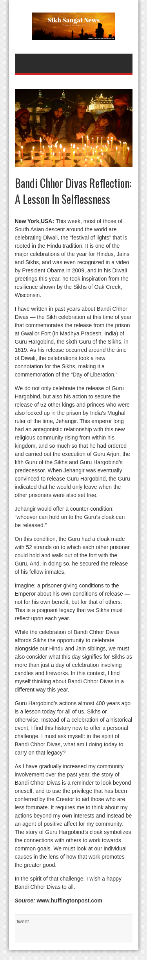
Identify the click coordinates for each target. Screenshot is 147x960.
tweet (23, 921)
